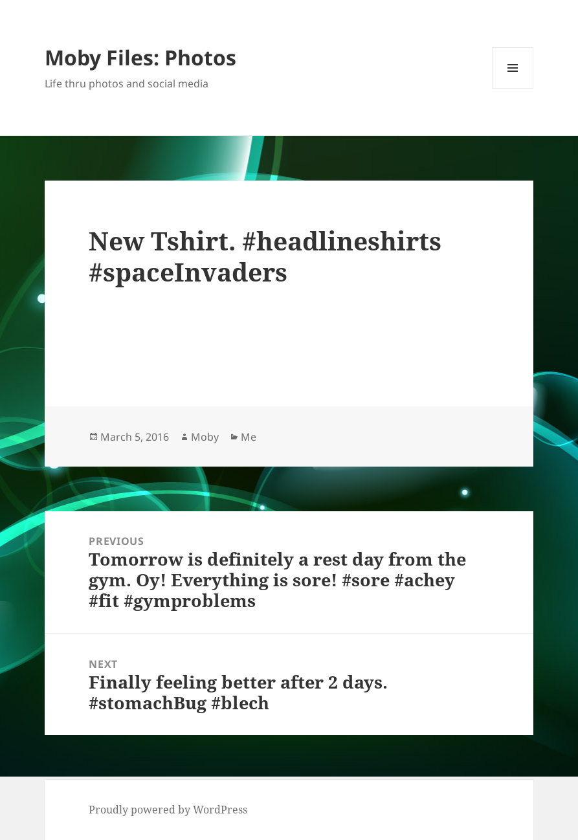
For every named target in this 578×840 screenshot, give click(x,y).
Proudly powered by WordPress (168, 809)
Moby (205, 437)
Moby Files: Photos (140, 57)
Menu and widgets (513, 88)
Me (248, 437)
